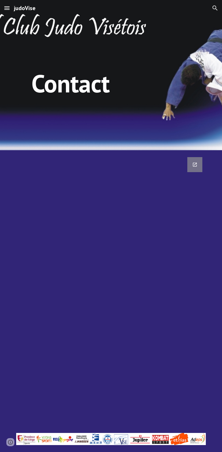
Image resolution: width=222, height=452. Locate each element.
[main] (70, 75)
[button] (7, 8)
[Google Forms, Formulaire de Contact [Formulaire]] (111, 288)
